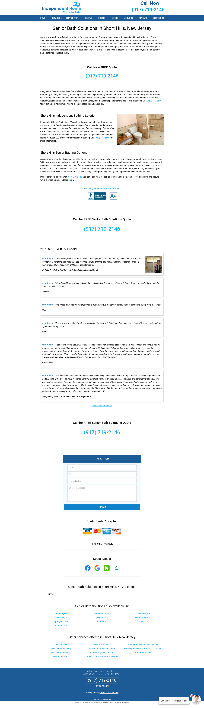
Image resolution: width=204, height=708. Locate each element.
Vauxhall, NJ (61, 625)
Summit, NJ (102, 621)
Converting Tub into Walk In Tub (143, 644)
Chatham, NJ (61, 613)
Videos (115, 18)
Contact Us (158, 18)
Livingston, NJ (143, 613)
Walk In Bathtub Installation (102, 648)
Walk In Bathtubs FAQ (61, 648)
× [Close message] (188, 698)
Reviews (88, 18)
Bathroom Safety (143, 652)
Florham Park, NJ (102, 613)
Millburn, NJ (102, 617)
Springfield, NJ (61, 621)
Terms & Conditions (109, 692)
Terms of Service (121, 702)
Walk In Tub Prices (102, 644)
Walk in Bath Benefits (61, 652)
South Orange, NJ (143, 617)
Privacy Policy (92, 692)
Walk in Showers (61, 656)
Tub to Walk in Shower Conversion (102, 656)
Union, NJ (143, 621)
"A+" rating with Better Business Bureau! (102, 188)
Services (57, 19)
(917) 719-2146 (148, 9)
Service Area (72, 18)
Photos (102, 18)
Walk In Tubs (61, 644)
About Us (128, 18)
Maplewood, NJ (61, 617)
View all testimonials (102, 405)
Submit (102, 507)
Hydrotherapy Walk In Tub (102, 652)
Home (42, 18)
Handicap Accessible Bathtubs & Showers (143, 648)
